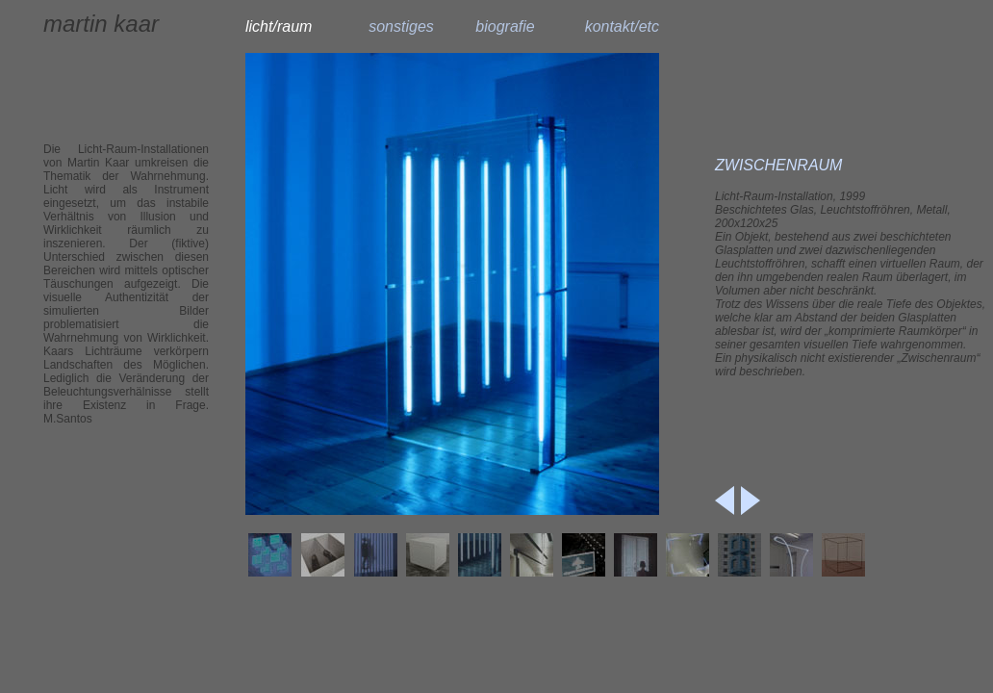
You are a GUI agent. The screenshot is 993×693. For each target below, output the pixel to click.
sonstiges (401, 26)
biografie (504, 26)
